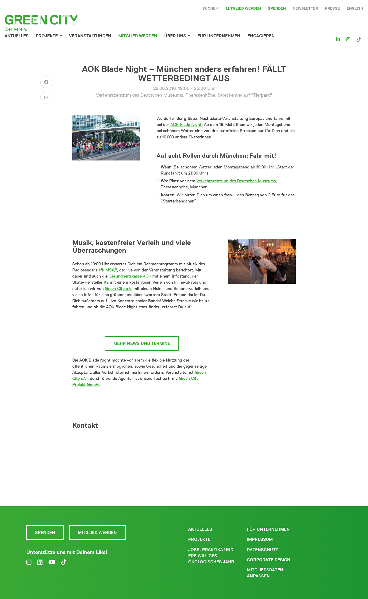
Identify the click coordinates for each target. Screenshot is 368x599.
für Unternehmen (218, 35)
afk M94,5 (107, 270)
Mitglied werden (243, 8)
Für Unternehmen (268, 529)
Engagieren (261, 35)
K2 (106, 282)
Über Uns (175, 35)
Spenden (277, 8)
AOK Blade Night (186, 124)
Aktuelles (17, 35)
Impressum (260, 539)
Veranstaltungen (90, 35)
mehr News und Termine (141, 343)
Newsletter (305, 8)
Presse (332, 8)
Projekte (47, 35)
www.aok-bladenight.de (142, 323)
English (355, 8)
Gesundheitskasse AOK (130, 276)
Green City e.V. (118, 288)
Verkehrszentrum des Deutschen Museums (236, 180)
